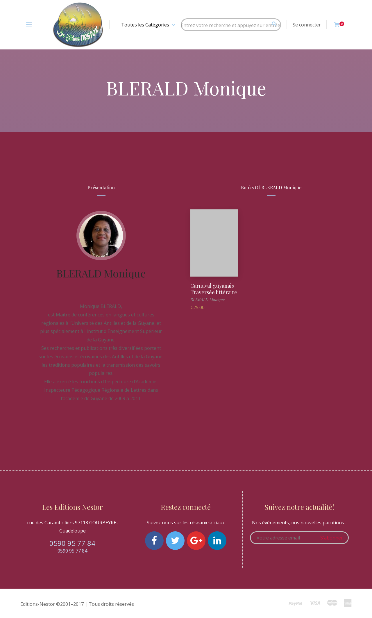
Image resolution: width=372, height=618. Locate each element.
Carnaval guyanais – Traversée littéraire (214, 289)
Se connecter (307, 25)
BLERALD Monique (101, 273)
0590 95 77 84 (72, 543)
